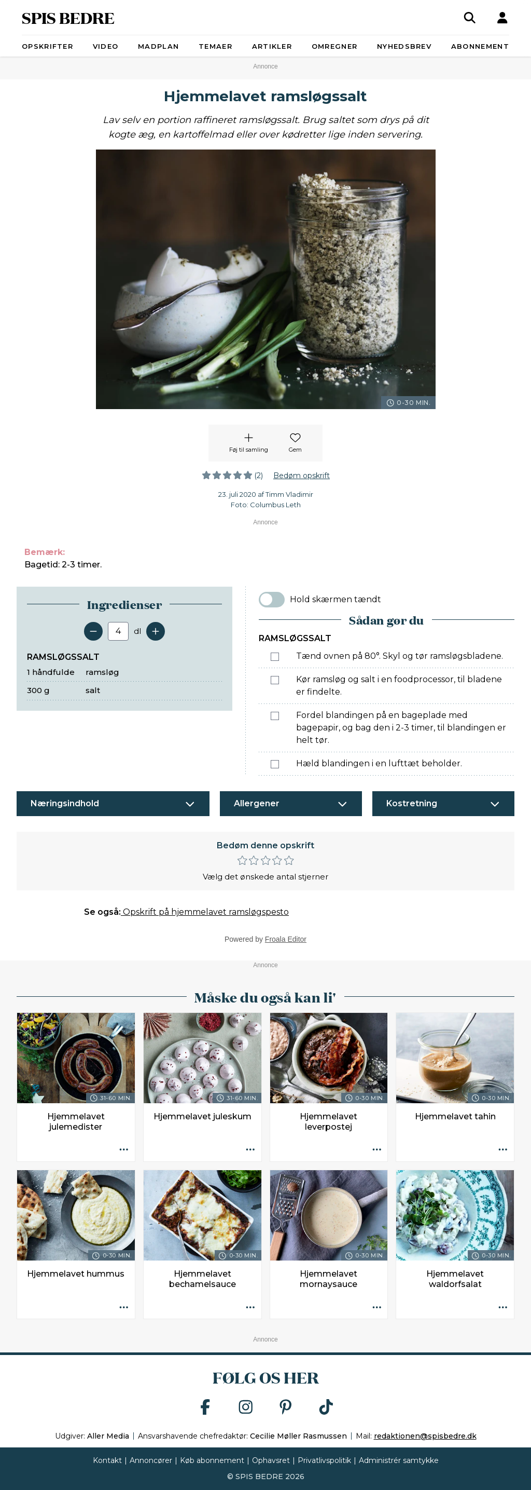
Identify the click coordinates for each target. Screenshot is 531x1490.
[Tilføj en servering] (155, 631)
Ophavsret (271, 1460)
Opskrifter (47, 46)
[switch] (272, 599)
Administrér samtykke (399, 1460)
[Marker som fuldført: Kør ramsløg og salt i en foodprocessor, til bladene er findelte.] (275, 680)
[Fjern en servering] (93, 631)
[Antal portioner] (118, 631)
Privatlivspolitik (324, 1460)
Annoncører (151, 1460)
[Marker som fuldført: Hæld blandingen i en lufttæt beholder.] (275, 764)
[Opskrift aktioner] (124, 1150)
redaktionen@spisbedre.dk (425, 1436)
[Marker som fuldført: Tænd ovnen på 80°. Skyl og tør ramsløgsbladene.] (275, 657)
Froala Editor (285, 939)
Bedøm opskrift (301, 475)
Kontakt (107, 1460)
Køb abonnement (212, 1460)
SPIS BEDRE (68, 17)
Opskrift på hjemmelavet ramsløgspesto (205, 912)
